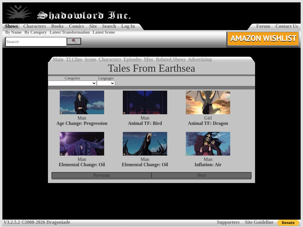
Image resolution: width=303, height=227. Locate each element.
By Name (13, 32)
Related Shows (171, 59)
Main (58, 59)
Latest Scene (104, 32)
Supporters (228, 222)
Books (57, 26)
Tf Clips (74, 59)
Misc (149, 59)
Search (109, 26)
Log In (128, 26)
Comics (76, 26)
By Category (36, 32)
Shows (11, 26)
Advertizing (200, 59)
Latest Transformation (70, 32)
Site (93, 26)
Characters (34, 26)
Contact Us (286, 26)
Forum (263, 26)
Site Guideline (259, 222)
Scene (90, 59)
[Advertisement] (151, 205)
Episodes (132, 59)
